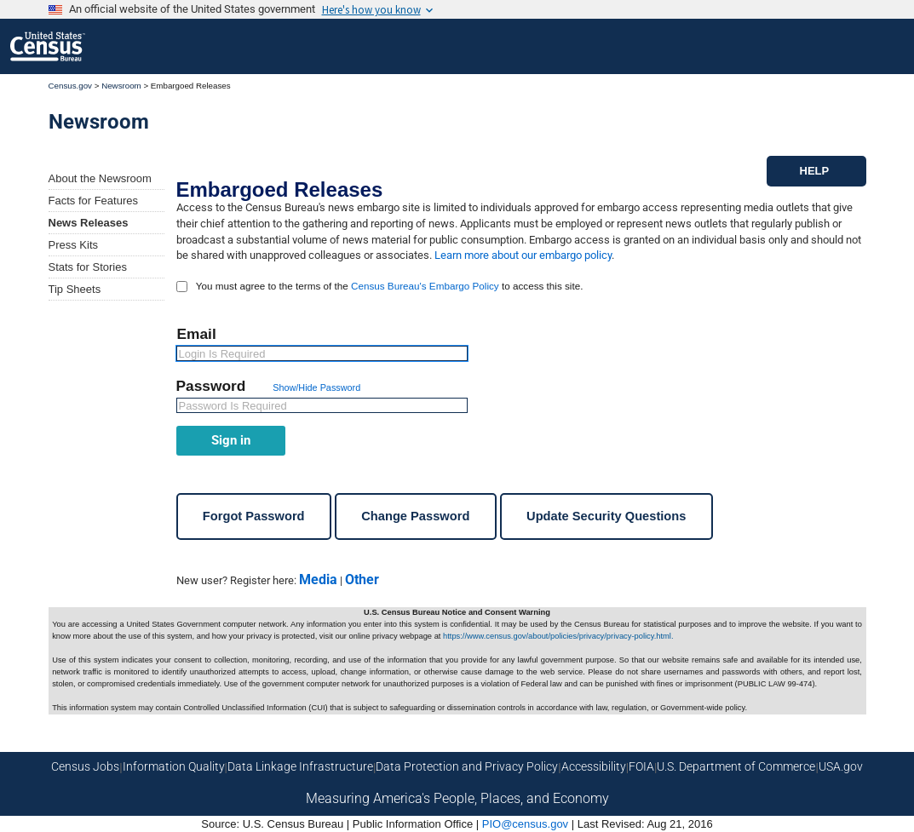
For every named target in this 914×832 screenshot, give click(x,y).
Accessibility (593, 766)
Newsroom (121, 85)
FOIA (641, 766)
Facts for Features (93, 200)
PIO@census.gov (525, 824)
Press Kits (74, 244)
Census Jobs (85, 766)
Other (362, 579)
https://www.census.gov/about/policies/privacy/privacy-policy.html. (558, 636)
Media (318, 579)
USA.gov (841, 766)
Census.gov (71, 85)
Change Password (415, 516)
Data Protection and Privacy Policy (467, 766)
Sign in (230, 440)
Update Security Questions (606, 516)
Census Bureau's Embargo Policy (425, 285)
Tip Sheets (75, 289)
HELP (815, 170)
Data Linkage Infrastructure (300, 766)
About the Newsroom (100, 178)
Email (196, 333)
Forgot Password (254, 516)
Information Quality (174, 766)
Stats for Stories (88, 267)
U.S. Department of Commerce (736, 766)
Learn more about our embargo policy (523, 255)
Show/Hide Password (316, 387)
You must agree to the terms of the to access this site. (389, 285)
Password (213, 385)
